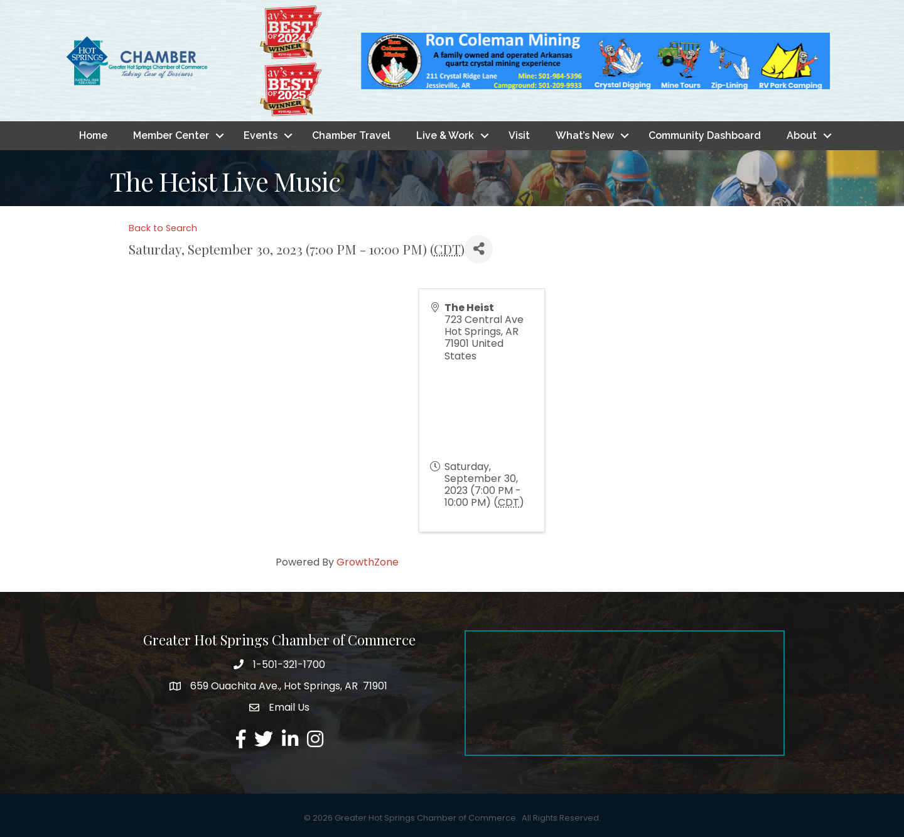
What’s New (585, 135)
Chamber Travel (351, 135)
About (802, 135)
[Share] (479, 249)
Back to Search (163, 228)
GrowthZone (367, 562)
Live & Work (445, 135)
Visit (519, 135)
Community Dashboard (704, 135)
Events (260, 135)
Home (93, 135)
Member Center (171, 135)
